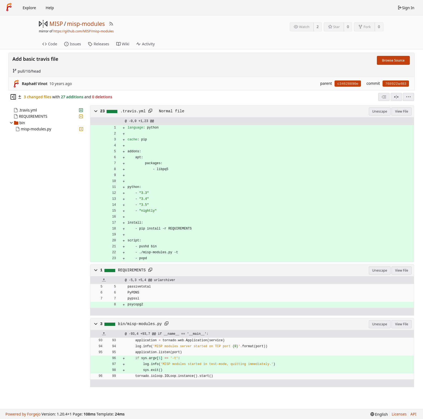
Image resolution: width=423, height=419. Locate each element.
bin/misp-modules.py (140, 324)
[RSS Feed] (111, 23)
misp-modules (86, 23)
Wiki (122, 43)
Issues (72, 43)
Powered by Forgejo (22, 414)
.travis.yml (28, 110)
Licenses (399, 414)
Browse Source (393, 60)
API (413, 414)
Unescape (379, 111)
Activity (145, 43)
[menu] (408, 97)
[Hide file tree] (13, 97)
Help (50, 7)
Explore (29, 7)
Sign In (406, 7)
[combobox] (384, 97)
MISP (56, 23)
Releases (98, 43)
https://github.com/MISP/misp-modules (83, 31)
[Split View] (396, 97)
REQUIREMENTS (33, 116)
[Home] (9, 7)
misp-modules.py (36, 128)
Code (49, 43)
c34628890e (347, 84)
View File (401, 111)
